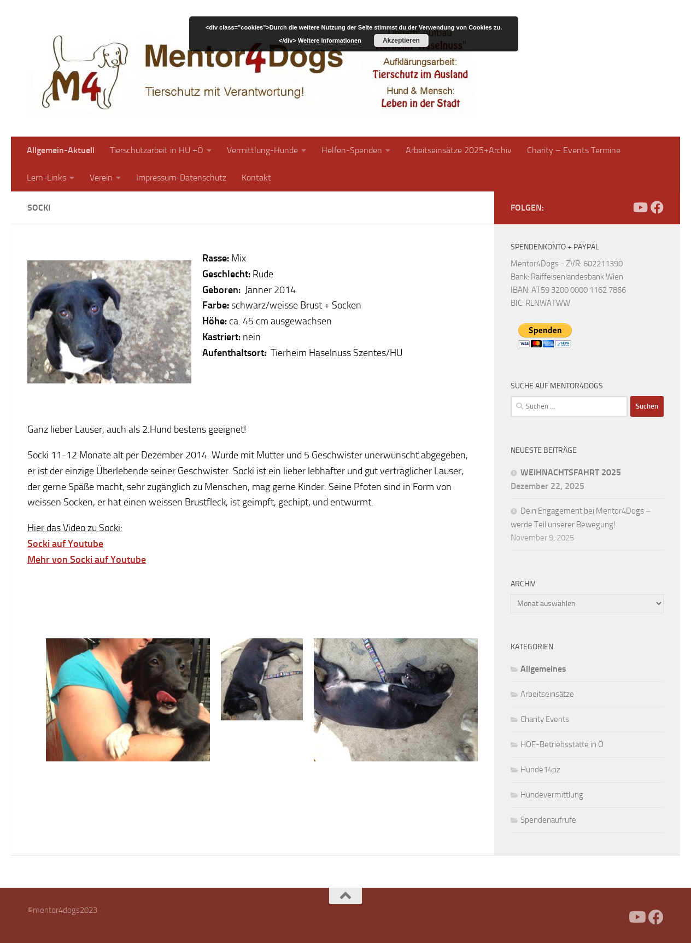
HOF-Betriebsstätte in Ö (562, 744)
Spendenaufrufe (548, 820)
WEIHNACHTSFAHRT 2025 (570, 472)
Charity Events (544, 719)
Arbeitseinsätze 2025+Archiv (459, 150)
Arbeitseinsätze (547, 694)
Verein (101, 177)
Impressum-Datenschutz (181, 177)
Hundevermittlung (551, 795)
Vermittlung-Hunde (262, 150)
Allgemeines (543, 668)
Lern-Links (46, 177)
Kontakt (256, 177)
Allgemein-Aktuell (61, 150)
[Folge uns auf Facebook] (657, 207)
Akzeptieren (401, 40)
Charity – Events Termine (573, 150)
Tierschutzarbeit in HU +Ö (156, 150)
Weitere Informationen (329, 40)
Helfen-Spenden (351, 150)
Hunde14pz (540, 770)
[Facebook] (622, 207)
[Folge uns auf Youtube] (639, 207)
